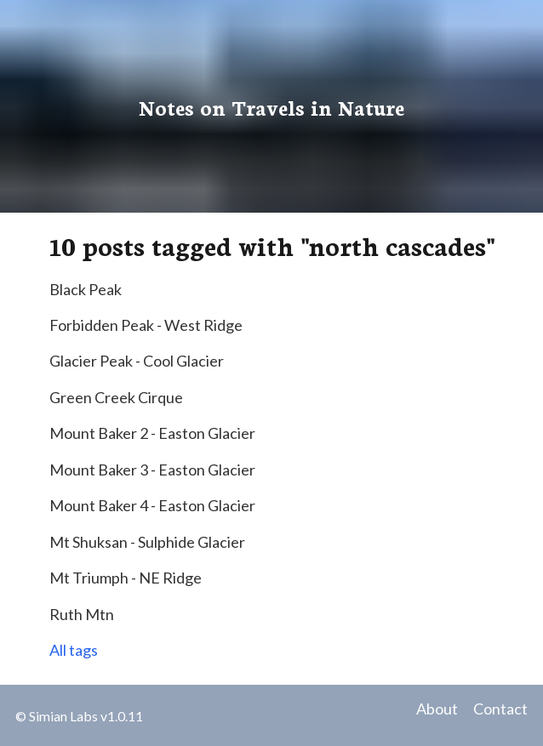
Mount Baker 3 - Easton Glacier (152, 469)
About (437, 708)
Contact (500, 708)
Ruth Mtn (81, 614)
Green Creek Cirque (116, 397)
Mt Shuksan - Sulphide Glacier (147, 541)
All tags (73, 650)
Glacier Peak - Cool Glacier (136, 360)
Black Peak (85, 289)
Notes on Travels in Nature (271, 106)
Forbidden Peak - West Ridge (146, 325)
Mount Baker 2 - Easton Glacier (152, 433)
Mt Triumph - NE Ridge (125, 577)
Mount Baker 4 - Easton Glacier (152, 505)
